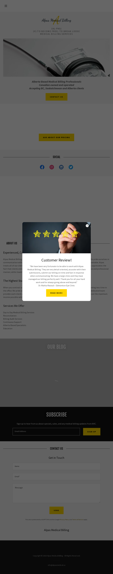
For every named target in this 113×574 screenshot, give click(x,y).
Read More (56, 293)
